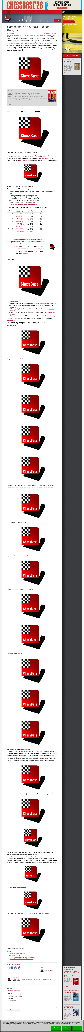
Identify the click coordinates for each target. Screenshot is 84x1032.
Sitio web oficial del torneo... (18, 953)
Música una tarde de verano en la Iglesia (46, 303)
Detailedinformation (56, 1028)
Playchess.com (23, 160)
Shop (6, 12)
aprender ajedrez (38, 12)
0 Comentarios (54, 33)
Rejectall (66, 1028)
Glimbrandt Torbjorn (20, 224)
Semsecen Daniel (20, 220)
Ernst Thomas (19, 229)
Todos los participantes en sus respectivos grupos (24, 204)
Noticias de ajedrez (22, 20)
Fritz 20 (10, 91)
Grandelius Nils (19, 215)
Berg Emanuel (19, 211)
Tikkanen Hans (19, 228)
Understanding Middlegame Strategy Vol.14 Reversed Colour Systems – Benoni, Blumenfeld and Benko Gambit (71, 973)
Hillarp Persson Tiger (21, 213)
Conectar (73, 12)
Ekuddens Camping (50, 316)
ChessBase (16, 977)
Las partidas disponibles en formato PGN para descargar (26, 239)
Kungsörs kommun (15, 955)
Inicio (13, 12)
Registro (20, 996)
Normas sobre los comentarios (14, 990)
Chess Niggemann (48, 970)
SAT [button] (28, 12)
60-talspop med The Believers (43, 305)
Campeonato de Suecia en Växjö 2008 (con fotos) (23, 957)
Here (32, 1023)
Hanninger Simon (20, 231)
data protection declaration (20, 1024)
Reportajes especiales (15, 964)
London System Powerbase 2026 (69, 1007)
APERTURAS (20, 12)
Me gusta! (47, 33)
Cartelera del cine (11, 320)
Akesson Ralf (19, 216)
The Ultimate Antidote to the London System (71, 991)
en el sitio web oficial (44, 158)
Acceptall (77, 1028)
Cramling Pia (19, 223)
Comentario (10, 998)
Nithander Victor (19, 218)
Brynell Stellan (19, 221)
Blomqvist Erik (19, 226)
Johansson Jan (19, 233)
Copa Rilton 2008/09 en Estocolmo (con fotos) (22, 959)
